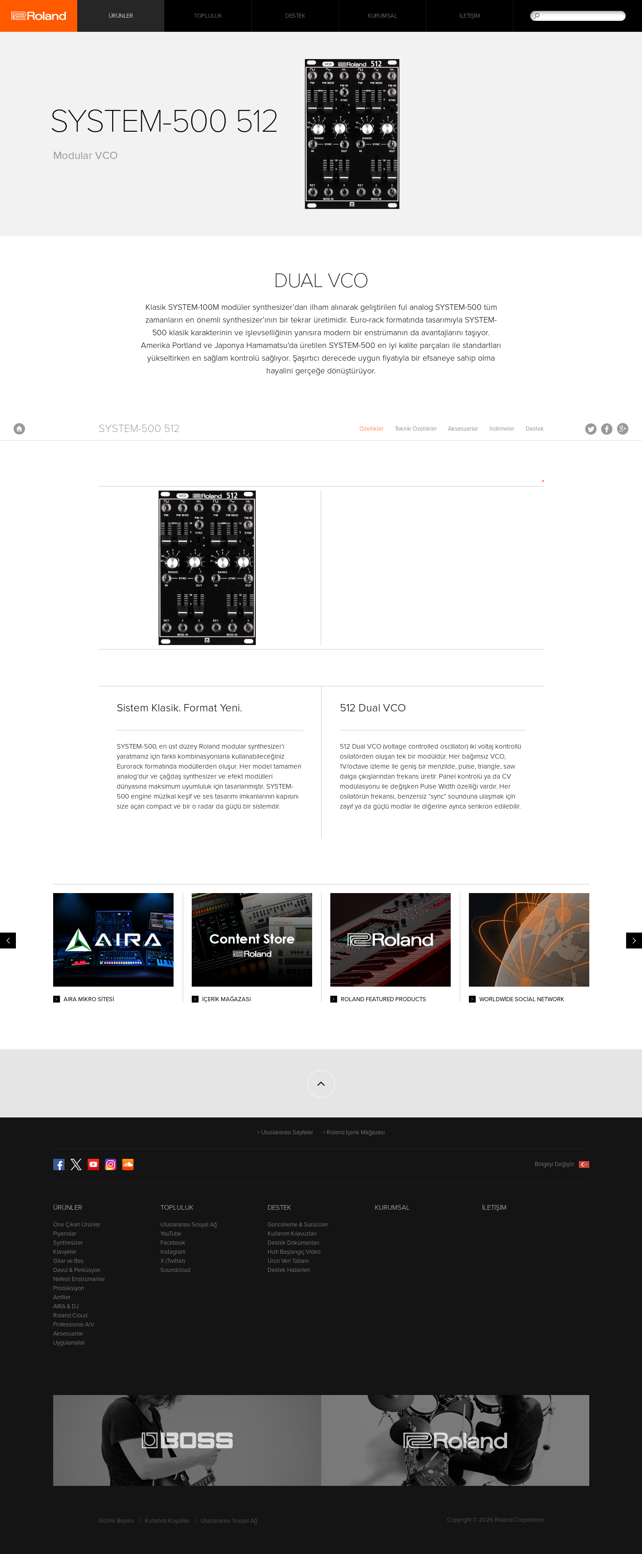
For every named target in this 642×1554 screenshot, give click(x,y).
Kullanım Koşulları (167, 1520)
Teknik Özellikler (416, 428)
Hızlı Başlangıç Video (294, 1252)
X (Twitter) (172, 1261)
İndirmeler (501, 428)
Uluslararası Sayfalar (287, 1132)
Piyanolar (64, 1233)
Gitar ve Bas (68, 1261)
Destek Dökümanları (293, 1242)
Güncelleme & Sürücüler (298, 1224)
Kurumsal (382, 16)
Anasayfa (19, 428)
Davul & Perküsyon (76, 1270)
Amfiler (61, 1297)
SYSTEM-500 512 (139, 428)
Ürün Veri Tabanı (288, 1261)
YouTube (170, 1233)
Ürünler (67, 1207)
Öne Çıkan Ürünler (76, 1224)
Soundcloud (175, 1270)
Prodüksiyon (68, 1288)
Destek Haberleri (289, 1270)
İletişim (469, 16)
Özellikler (371, 428)
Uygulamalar (69, 1342)
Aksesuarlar (463, 428)
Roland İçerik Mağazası (356, 1132)
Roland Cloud (70, 1315)
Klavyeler (64, 1252)
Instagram (172, 1252)
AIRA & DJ (66, 1306)
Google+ (623, 428)
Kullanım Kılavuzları (292, 1233)
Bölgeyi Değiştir (562, 1164)
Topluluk (208, 16)
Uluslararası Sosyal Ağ (188, 1224)
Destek (295, 16)
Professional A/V (73, 1324)
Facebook (607, 428)
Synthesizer (68, 1242)
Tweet (591, 428)
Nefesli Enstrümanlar (79, 1279)
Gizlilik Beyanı (116, 1520)
